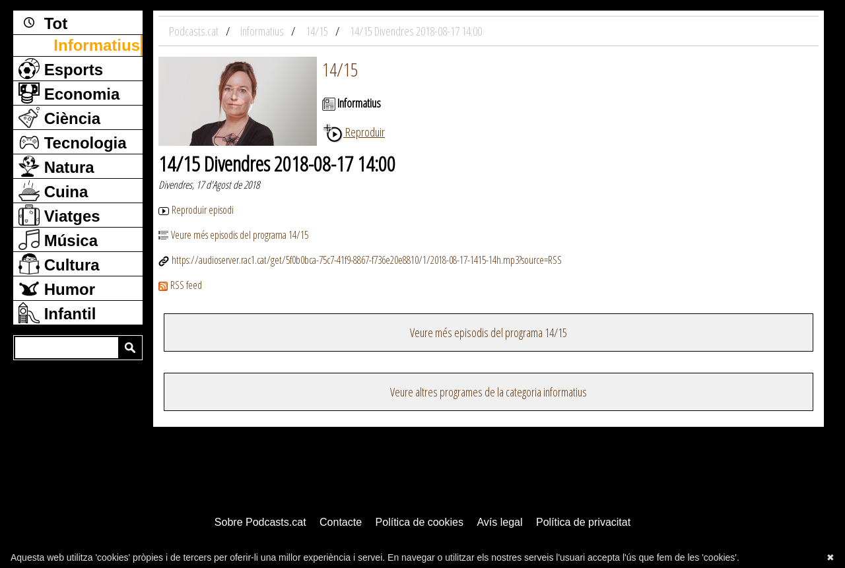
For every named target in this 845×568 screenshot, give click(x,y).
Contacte (341, 522)
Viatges (59, 215)
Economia (68, 93)
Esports (60, 68)
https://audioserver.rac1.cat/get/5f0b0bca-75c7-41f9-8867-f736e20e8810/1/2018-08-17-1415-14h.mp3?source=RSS (360, 260)
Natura (56, 166)
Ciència (59, 117)
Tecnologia (72, 141)
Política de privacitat (583, 522)
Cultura (59, 263)
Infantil (57, 312)
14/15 (340, 69)
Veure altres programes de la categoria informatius (488, 392)
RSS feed (180, 285)
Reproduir (353, 132)
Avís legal (499, 522)
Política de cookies (419, 522)
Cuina (53, 190)
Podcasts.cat (194, 31)
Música (58, 239)
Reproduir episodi (196, 210)
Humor (56, 288)
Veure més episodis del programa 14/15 (233, 235)
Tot (42, 22)
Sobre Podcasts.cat (260, 522)
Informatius (96, 45)
